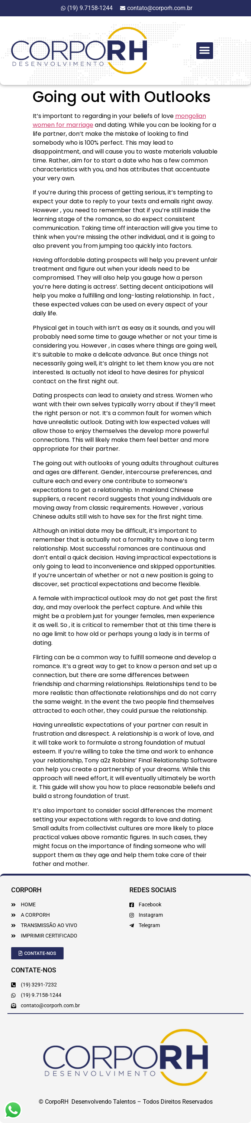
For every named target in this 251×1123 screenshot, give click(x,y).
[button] (204, 50)
